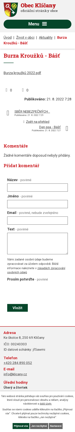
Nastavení (55, 426)
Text (17, 229)
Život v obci (25, 37)
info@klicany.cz (15, 374)
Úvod (8, 37)
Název (19, 180)
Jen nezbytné (39, 426)
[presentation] (36, 292)
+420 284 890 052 (18, 363)
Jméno (20, 196)
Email (32, 213)
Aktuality (46, 37)
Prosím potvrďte (27, 279)
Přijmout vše (21, 426)
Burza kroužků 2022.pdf (22, 73)
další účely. (46, 403)
